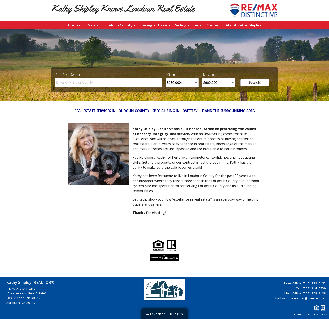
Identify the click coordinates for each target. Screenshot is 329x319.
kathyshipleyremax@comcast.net (300, 298)
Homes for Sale (83, 25)
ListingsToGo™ (318, 314)
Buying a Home (155, 25)
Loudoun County (119, 25)
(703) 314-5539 (314, 288)
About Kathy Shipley (243, 25)
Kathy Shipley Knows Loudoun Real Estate (123, 8)
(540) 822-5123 (314, 283)
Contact (213, 25)
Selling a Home (188, 25)
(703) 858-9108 (314, 293)
